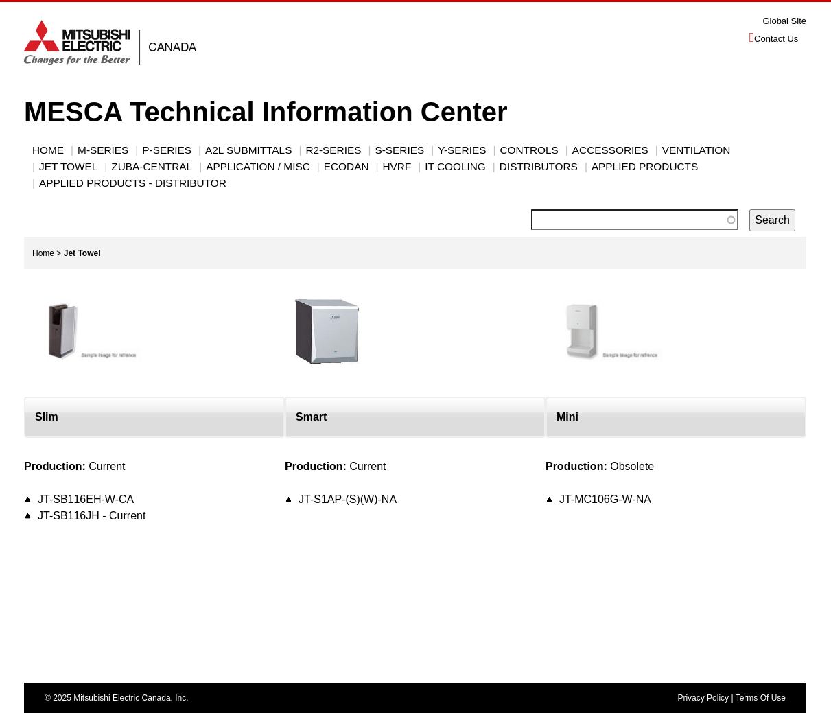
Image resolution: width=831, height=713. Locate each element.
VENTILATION (696, 150)
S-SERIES (399, 150)
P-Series (166, 150)
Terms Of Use (761, 698)
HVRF (397, 166)
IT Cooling (455, 166)
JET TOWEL (68, 166)
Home (48, 150)
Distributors (539, 166)
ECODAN (346, 166)
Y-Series (462, 150)
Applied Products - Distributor (132, 183)
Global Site (784, 21)
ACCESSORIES (610, 150)
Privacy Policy (703, 698)
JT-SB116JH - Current (91, 516)
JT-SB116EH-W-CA (86, 499)
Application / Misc (258, 166)
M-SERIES (103, 150)
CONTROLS (529, 150)
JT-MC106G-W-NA (605, 499)
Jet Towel (82, 253)
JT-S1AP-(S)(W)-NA (348, 499)
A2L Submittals (248, 150)
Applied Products (645, 166)
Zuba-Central (151, 166)
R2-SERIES (333, 150)
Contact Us (776, 39)
